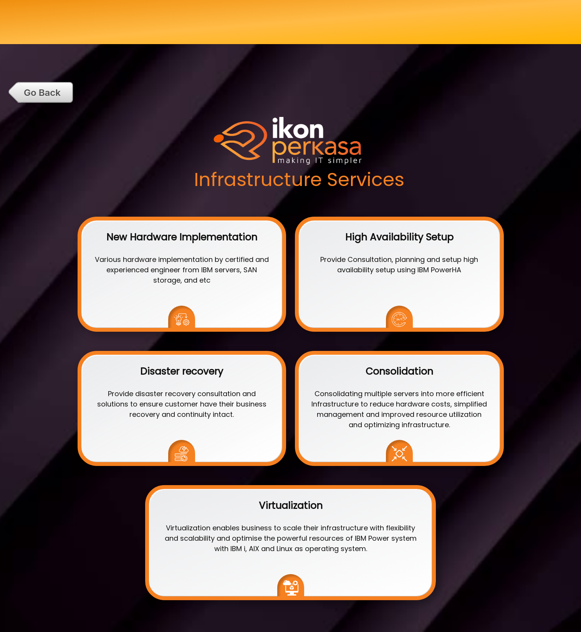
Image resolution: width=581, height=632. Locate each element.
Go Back (42, 92)
